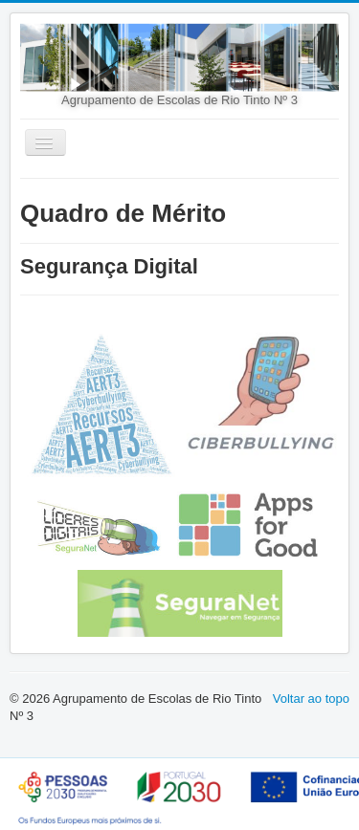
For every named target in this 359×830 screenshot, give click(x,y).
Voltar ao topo (311, 698)
